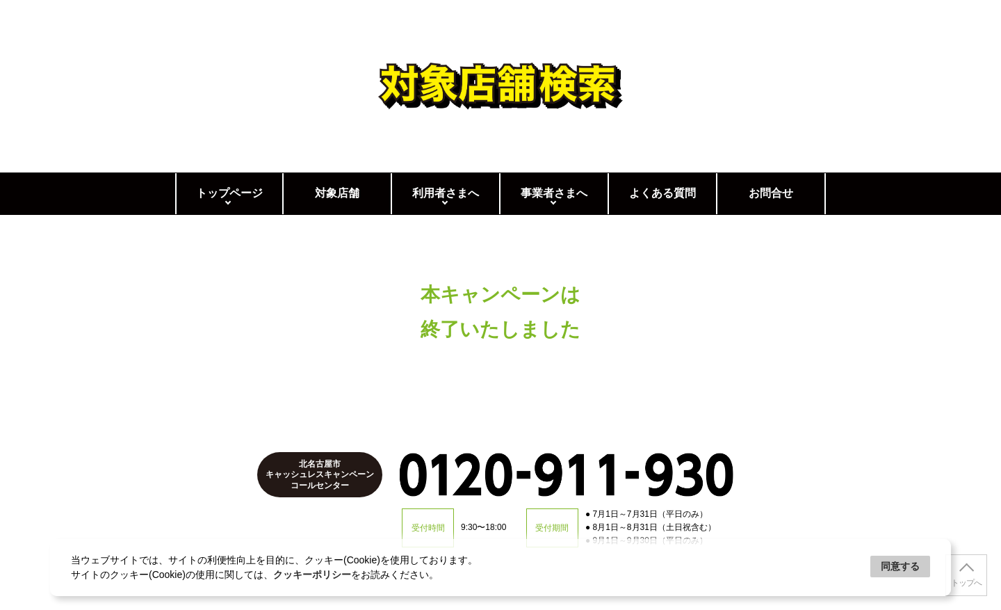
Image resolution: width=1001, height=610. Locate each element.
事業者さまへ (554, 193)
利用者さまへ (445, 193)
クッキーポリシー (312, 574)
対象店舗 (337, 193)
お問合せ (771, 193)
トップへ (966, 583)
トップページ (229, 193)
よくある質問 (662, 193)
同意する (900, 566)
